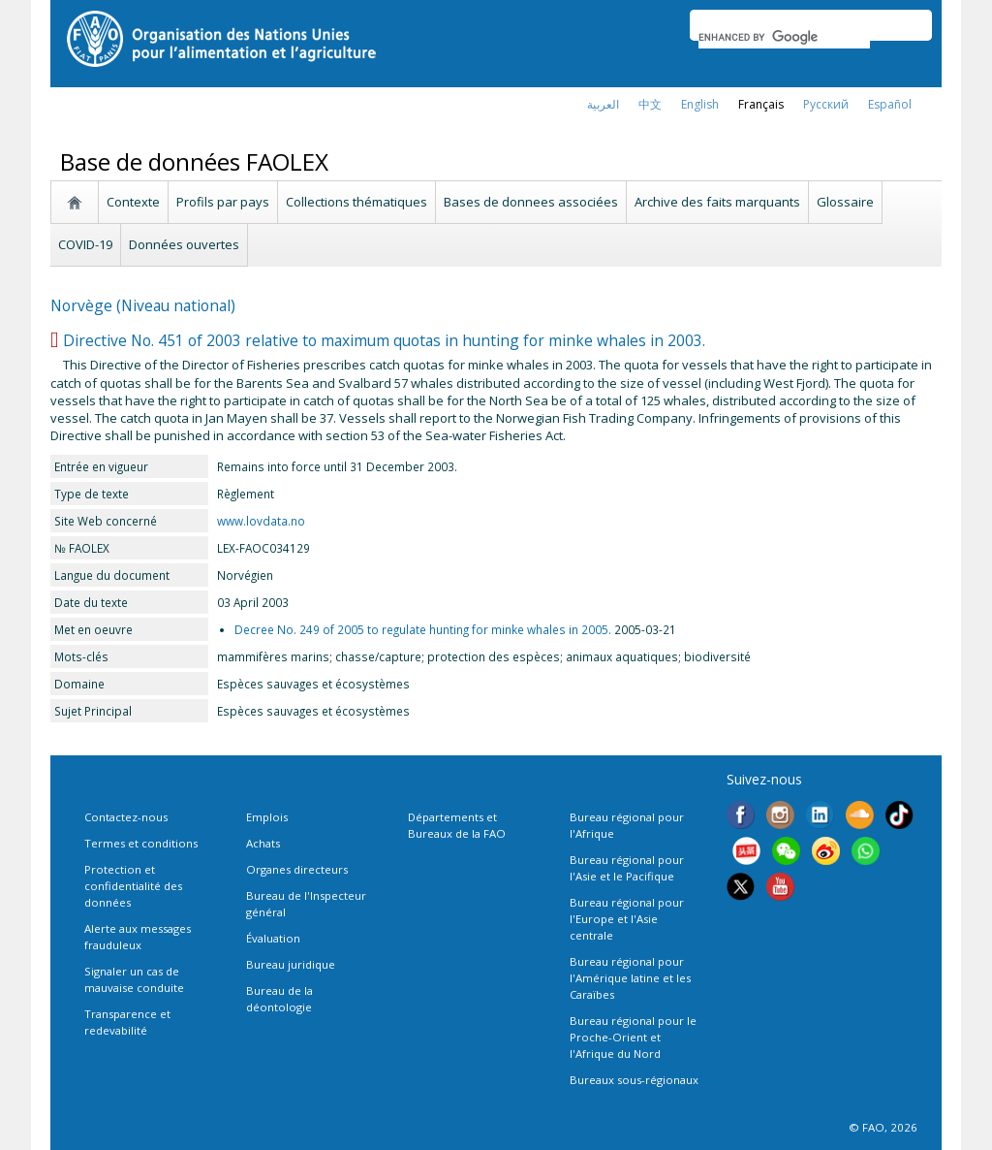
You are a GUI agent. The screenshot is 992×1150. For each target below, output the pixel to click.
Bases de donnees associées (531, 201)
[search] (784, 36)
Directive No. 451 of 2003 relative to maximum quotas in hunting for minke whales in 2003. (384, 340)
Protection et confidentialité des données (133, 886)
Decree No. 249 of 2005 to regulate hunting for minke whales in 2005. (422, 629)
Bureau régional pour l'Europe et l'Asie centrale (627, 918)
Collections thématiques (356, 201)
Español (890, 104)
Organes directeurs (297, 869)
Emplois (267, 817)
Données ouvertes (184, 244)
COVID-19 (85, 244)
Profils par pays (222, 201)
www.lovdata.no (261, 520)
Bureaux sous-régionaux (634, 1079)
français (761, 104)
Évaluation (273, 938)
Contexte (133, 201)
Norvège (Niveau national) (142, 305)
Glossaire (845, 201)
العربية (603, 104)
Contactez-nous (126, 817)
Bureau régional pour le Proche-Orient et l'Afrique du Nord (633, 1037)
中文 (650, 104)
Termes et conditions (141, 843)
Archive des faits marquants (717, 201)
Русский (826, 104)
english (700, 104)
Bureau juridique (290, 964)
